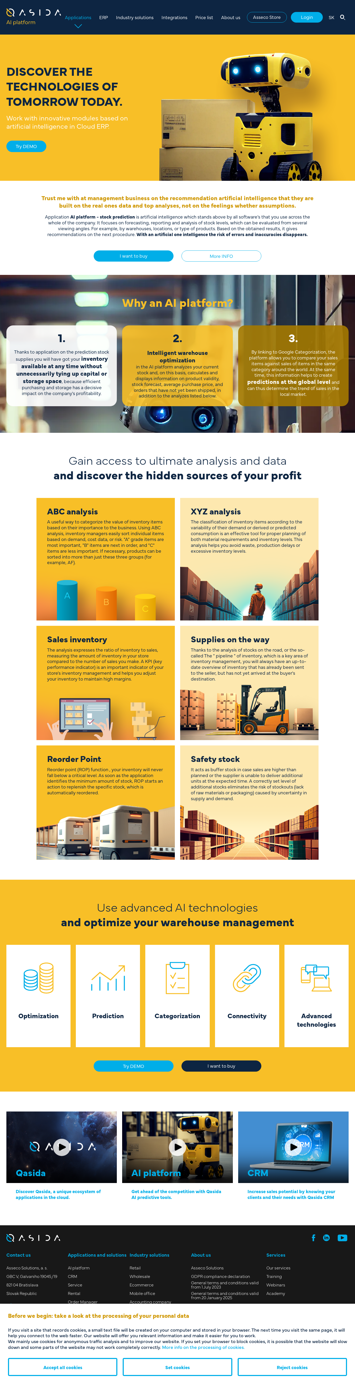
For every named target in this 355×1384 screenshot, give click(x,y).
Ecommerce (142, 1284)
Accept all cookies (62, 1367)
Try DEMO (26, 146)
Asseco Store (267, 17)
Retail (135, 1267)
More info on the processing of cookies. (203, 1347)
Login (307, 17)
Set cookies (177, 1367)
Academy (275, 1293)
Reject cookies (292, 1367)
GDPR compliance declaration (220, 1276)
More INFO (221, 256)
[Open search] (343, 17)
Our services (278, 1267)
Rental (74, 1293)
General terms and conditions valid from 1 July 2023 (225, 1284)
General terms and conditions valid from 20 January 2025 (225, 1295)
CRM (72, 1276)
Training (274, 1276)
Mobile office (142, 1293)
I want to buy (133, 255)
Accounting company (150, 1301)
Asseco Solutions (207, 1267)
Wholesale (140, 1276)
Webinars (275, 1284)
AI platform (79, 1267)
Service (75, 1284)
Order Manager (83, 1301)
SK (331, 17)
